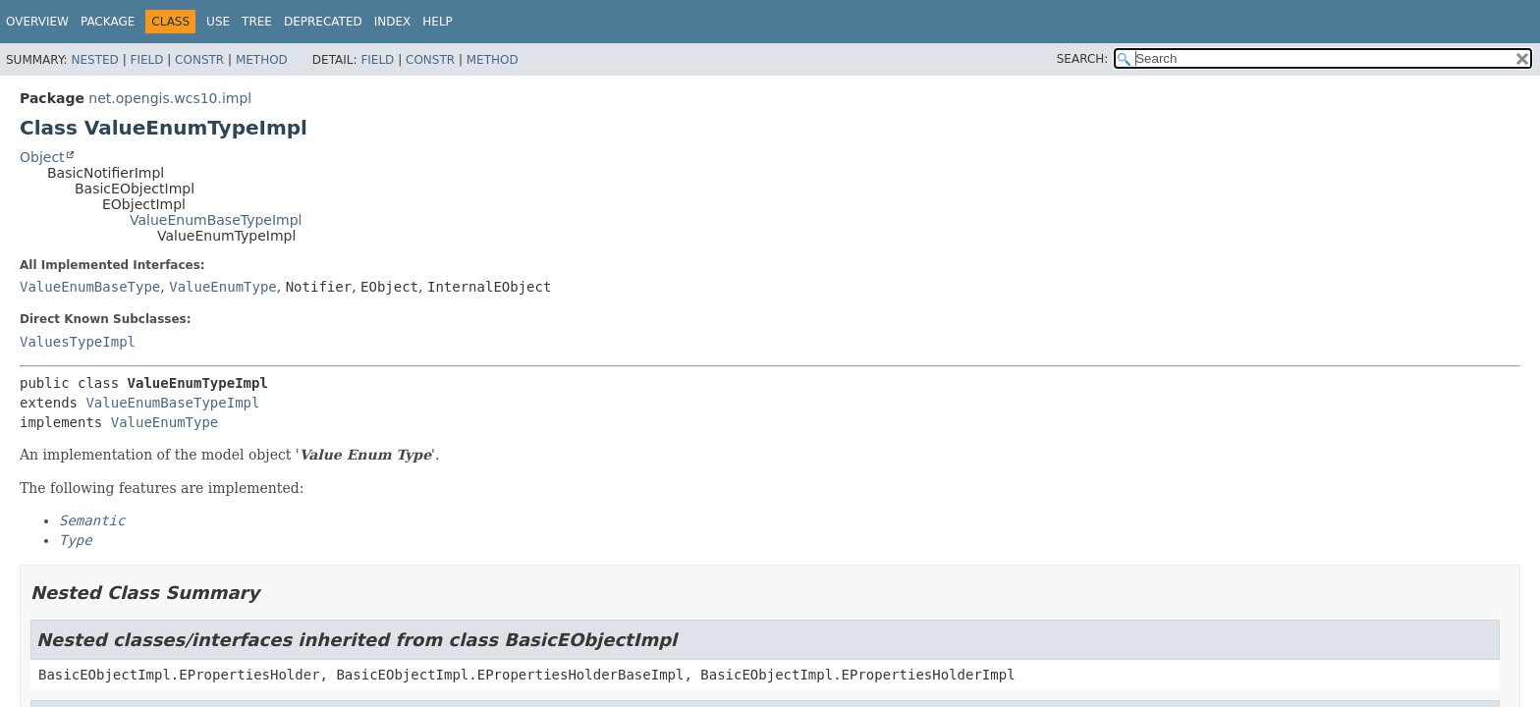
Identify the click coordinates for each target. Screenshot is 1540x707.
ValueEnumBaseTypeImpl (216, 220)
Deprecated (323, 21)
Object (42, 157)
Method (262, 60)
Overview (37, 21)
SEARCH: (1083, 59)
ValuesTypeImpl (78, 342)
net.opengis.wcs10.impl (169, 98)
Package (108, 21)
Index (393, 21)
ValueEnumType (223, 287)
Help (437, 21)
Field (146, 60)
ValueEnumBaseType (90, 287)
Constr (199, 60)
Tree (257, 21)
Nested (94, 60)
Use (218, 21)
